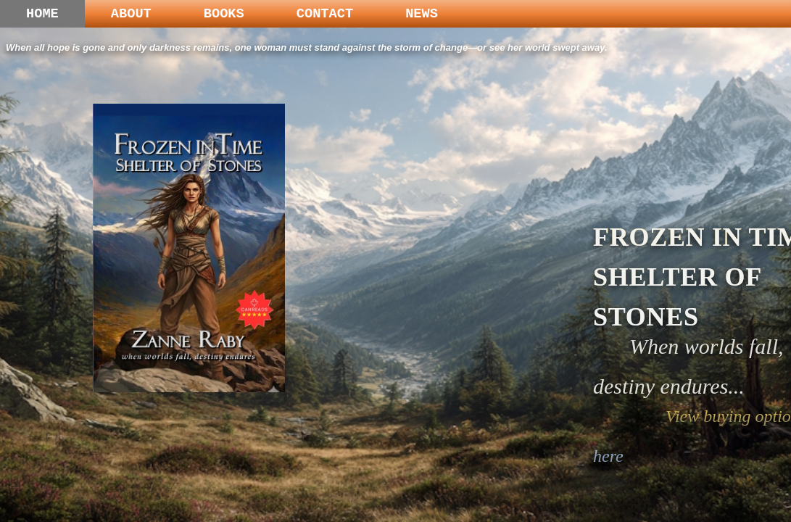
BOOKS (224, 14)
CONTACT (325, 14)
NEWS (421, 14)
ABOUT (131, 14)
